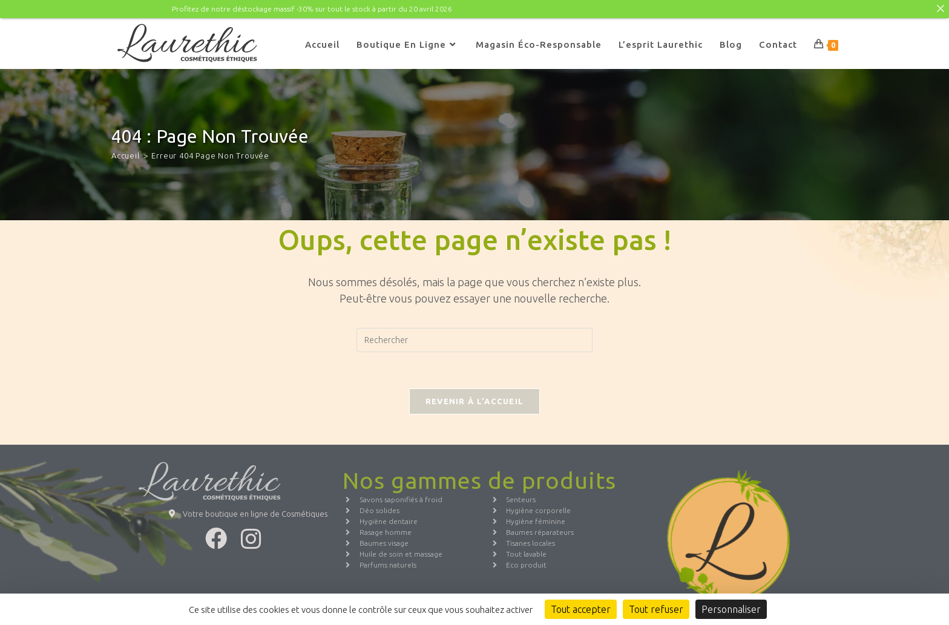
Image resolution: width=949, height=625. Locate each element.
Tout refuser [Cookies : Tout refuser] (656, 609)
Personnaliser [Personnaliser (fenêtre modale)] (731, 609)
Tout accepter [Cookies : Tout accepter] (581, 609)
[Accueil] (125, 155)
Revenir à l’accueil (474, 401)
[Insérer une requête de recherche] (474, 340)
